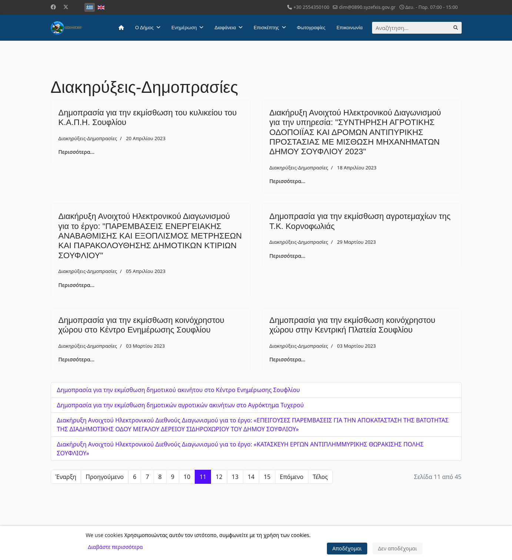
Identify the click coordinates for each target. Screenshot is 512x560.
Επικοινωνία (350, 27)
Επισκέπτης (266, 27)
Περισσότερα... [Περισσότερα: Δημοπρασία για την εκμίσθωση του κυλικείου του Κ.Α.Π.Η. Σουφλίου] (76, 151)
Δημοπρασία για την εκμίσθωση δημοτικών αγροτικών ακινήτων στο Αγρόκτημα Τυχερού (180, 405)
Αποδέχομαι (347, 548)
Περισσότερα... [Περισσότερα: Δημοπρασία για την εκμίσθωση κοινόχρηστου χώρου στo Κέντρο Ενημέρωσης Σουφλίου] (76, 359)
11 (203, 477)
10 (187, 477)
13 (235, 477)
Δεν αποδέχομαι (397, 548)
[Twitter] (65, 6)
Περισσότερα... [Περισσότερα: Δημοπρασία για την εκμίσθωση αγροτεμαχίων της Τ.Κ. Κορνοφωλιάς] (288, 255)
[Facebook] (53, 6)
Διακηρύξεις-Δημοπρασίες (87, 138)
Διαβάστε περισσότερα (115, 546)
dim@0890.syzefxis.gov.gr (367, 7)
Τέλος (320, 477)
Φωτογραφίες (311, 27)
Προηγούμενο (105, 477)
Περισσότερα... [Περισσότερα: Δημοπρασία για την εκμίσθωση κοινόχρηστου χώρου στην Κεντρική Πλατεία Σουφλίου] (288, 359)
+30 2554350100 (311, 7)
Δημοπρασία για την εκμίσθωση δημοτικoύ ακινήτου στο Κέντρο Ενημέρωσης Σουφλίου (178, 390)
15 (267, 477)
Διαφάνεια (225, 27)
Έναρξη (66, 477)
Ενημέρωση (184, 27)
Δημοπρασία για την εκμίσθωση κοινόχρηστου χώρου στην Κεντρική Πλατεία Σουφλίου (352, 325)
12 (218, 477)
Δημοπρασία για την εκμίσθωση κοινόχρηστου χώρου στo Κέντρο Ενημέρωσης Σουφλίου (141, 325)
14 (251, 477)
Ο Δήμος (144, 27)
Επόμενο (292, 477)
